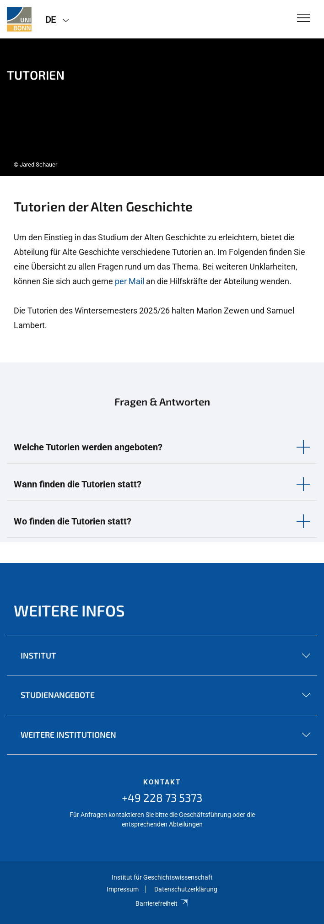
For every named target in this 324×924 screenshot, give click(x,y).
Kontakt (162, 782)
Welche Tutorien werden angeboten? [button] (88, 447)
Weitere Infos (69, 610)
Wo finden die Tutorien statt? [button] (72, 521)
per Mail (129, 281)
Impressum (123, 889)
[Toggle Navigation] (303, 18)
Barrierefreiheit (161, 903)
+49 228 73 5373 (162, 797)
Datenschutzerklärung (185, 889)
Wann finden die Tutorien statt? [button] (77, 484)
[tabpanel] (162, 107)
